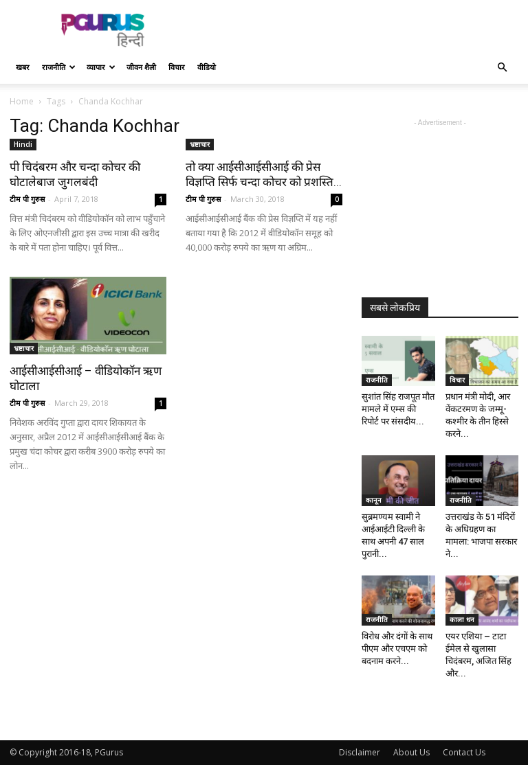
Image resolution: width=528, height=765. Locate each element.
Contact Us (464, 752)
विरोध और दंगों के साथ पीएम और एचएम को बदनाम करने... (397, 648)
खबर (23, 67)
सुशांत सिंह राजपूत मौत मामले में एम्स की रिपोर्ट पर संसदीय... (398, 408)
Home (22, 101)
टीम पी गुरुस (27, 199)
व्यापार (101, 67)
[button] (501, 67)
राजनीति (59, 67)
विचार (176, 67)
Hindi (23, 144)
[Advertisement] (357, 30)
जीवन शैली (141, 67)
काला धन (462, 619)
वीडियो (206, 67)
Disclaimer (359, 752)
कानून (374, 500)
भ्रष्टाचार (200, 144)
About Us (411, 752)
